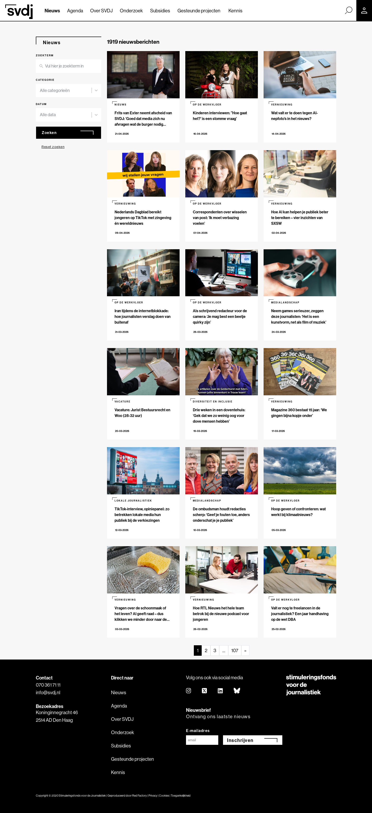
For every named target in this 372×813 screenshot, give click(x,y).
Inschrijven (240, 740)
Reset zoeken (53, 147)
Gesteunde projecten (198, 11)
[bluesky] (237, 691)
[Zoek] (348, 10)
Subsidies (160, 11)
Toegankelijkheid (181, 795)
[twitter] (204, 691)
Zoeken (49, 132)
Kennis (235, 11)
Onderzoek (131, 11)
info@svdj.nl (48, 692)
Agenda (75, 11)
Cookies (164, 795)
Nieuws (52, 11)
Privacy (153, 795)
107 (234, 650)
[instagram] (188, 691)
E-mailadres (198, 730)
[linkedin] (220, 691)
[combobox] (66, 90)
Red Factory (139, 795)
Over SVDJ (101, 11)
